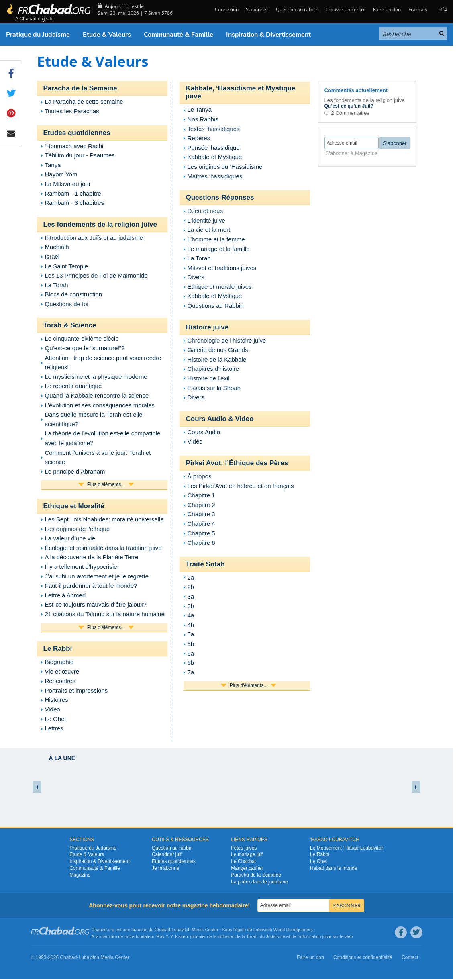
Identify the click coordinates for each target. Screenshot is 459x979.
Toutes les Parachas (72, 111)
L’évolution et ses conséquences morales (100, 405)
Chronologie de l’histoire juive (227, 340)
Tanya (53, 164)
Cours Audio (204, 432)
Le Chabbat (243, 861)
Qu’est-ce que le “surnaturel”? (84, 348)
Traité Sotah (205, 564)
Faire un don (387, 9)
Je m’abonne (166, 868)
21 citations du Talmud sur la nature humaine (105, 614)
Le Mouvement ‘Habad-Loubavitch (347, 848)
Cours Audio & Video (220, 419)
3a (191, 596)
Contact (410, 957)
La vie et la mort (209, 229)
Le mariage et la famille (219, 248)
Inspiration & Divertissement (268, 34)
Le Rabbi (57, 648)
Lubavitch (180, 929)
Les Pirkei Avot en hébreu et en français (241, 485)
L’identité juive (206, 220)
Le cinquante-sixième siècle (82, 338)
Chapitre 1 (201, 495)
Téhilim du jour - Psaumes (80, 155)
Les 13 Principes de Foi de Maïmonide (96, 275)
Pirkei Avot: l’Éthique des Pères (237, 463)
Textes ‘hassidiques (214, 128)
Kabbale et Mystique (215, 156)
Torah (251, 936)
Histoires (56, 699)
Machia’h (57, 246)
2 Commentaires (350, 113)
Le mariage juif (247, 854)
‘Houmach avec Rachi (74, 146)
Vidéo (52, 709)
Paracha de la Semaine (80, 88)
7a (191, 672)
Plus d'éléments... (106, 484)
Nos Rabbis (203, 119)
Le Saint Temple (66, 266)
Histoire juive (207, 327)
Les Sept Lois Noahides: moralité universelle (104, 519)
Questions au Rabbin (216, 305)
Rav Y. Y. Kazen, (173, 936)
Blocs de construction (73, 294)
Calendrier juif (167, 854)
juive (327, 936)
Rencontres (60, 680)
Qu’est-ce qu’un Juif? (349, 106)
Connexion (226, 9)
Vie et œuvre (62, 671)
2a (191, 577)
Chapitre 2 (201, 504)
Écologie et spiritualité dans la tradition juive (103, 547)
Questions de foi (66, 303)
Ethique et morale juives (220, 286)
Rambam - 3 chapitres (74, 202)
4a (191, 615)
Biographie (59, 661)
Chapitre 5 (201, 533)
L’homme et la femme (216, 239)
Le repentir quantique (73, 385)
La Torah (56, 285)
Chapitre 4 (201, 523)
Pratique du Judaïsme (38, 34)
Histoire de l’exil (209, 378)
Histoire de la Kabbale (217, 359)
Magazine (79, 875)
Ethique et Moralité (73, 506)
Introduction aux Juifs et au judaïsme (94, 237)
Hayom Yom (61, 174)
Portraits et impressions (76, 690)
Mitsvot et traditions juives (222, 267)
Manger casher (247, 868)
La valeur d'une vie (70, 538)
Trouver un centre (346, 9)
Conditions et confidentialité (362, 957)
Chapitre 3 (201, 514)
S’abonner (257, 9)
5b (191, 643)
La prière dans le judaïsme (259, 882)
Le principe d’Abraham (75, 471)
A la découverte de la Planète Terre (92, 557)
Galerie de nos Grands (218, 349)
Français (417, 9)
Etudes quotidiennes (76, 133)
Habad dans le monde (333, 868)
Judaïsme (275, 936)
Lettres (54, 728)
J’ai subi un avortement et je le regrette (97, 576)
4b (191, 624)
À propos (200, 476)
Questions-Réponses (220, 197)
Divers (196, 277)
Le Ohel (55, 718)
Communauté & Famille (178, 34)
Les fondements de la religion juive (100, 224)
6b (191, 662)
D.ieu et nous (205, 210)
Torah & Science (69, 325)
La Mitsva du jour (68, 183)
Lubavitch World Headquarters (283, 929)
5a (191, 634)
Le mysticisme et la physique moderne (96, 376)
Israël (52, 256)
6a (191, 653)
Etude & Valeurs (107, 34)
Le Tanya (200, 109)
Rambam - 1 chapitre (73, 193)
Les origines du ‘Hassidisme (225, 166)
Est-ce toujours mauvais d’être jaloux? (96, 604)
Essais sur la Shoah (214, 387)
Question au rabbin (297, 9)
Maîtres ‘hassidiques (215, 176)
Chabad (162, 929)
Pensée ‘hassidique (214, 147)
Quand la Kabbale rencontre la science (97, 395)
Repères (199, 138)
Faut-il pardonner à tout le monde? (91, 585)
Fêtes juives (244, 848)
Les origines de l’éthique (77, 528)
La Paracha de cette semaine (84, 101)
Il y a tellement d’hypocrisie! (82, 566)
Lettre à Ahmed (65, 595)
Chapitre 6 (201, 542)
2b (191, 586)
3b (191, 606)
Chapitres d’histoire (213, 368)
